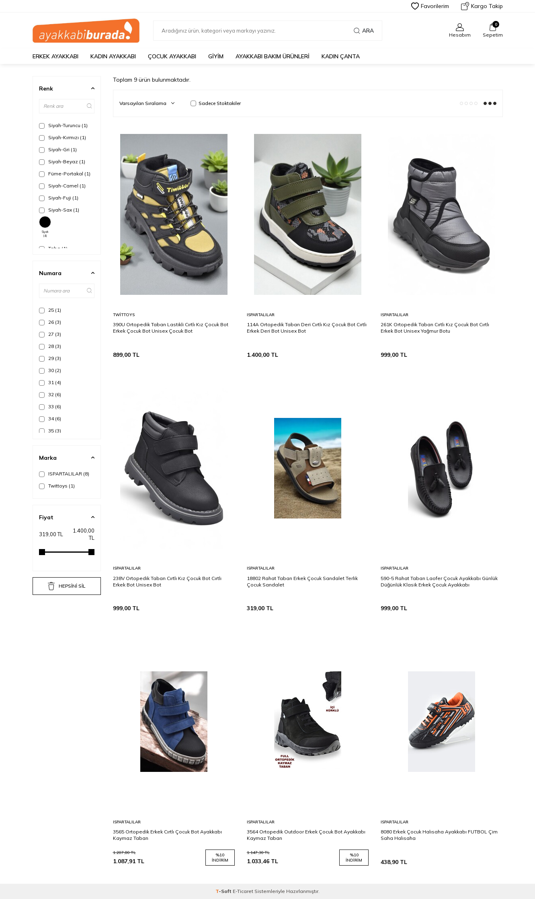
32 (50, 394)
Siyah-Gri (58, 149)
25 (50, 310)
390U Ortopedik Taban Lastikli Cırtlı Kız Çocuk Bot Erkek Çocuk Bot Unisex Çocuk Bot (170, 327)
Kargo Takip (482, 6)
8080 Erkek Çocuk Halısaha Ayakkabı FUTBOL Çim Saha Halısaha (439, 835)
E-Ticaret (243, 891)
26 (50, 322)
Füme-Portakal (64, 174)
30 (50, 370)
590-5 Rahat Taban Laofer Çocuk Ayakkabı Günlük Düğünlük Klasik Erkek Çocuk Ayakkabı (439, 581)
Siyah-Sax (59, 210)
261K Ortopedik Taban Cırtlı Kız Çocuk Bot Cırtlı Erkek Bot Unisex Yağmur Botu (435, 327)
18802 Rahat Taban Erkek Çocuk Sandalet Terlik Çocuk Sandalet (302, 581)
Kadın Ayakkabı (113, 56)
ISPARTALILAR (64, 474)
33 (50, 406)
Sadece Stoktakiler (216, 103)
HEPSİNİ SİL (66, 586)
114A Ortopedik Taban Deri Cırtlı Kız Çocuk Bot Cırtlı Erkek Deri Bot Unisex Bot (307, 327)
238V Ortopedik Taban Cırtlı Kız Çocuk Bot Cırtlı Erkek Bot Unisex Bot (167, 581)
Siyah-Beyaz (62, 161)
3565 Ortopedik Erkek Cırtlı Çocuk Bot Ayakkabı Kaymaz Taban (167, 835)
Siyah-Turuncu (63, 125)
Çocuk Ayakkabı (172, 56)
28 (50, 346)
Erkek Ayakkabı (55, 56)
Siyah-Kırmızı (62, 137)
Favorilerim (430, 6)
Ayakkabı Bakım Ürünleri (273, 56)
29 (50, 358)
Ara (364, 30)
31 (50, 382)
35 (50, 431)
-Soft (224, 891)
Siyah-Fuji (58, 198)
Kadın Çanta (341, 56)
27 (50, 334)
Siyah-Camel (62, 186)
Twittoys (57, 486)
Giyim (215, 56)
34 (50, 419)
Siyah (45, 227)
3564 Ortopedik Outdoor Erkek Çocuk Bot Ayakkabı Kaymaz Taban (306, 835)
